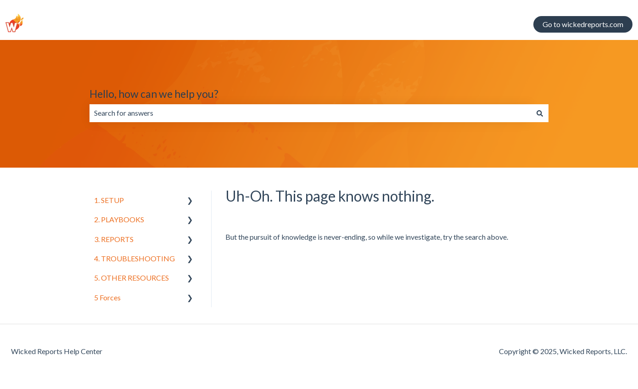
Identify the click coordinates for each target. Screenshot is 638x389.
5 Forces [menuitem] (107, 297)
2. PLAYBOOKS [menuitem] (119, 219)
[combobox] (310, 113)
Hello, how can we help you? (154, 93)
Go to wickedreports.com (583, 24)
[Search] (539, 113)
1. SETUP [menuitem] (109, 200)
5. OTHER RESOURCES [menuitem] (131, 277)
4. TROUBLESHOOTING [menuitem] (134, 258)
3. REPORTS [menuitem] (114, 239)
